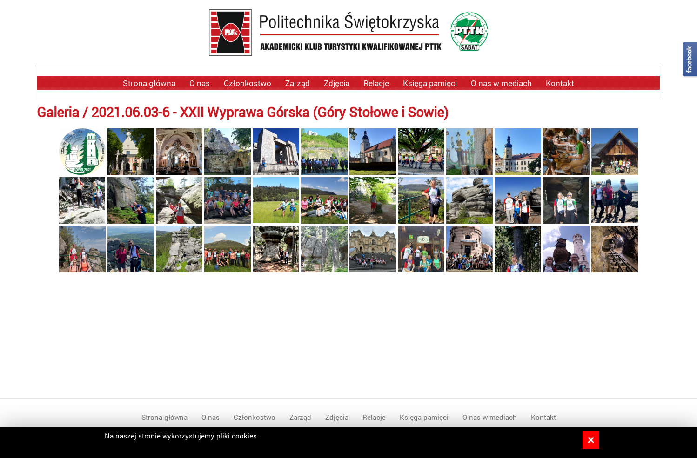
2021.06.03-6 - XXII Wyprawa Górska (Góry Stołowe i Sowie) (270, 112)
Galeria (58, 112)
